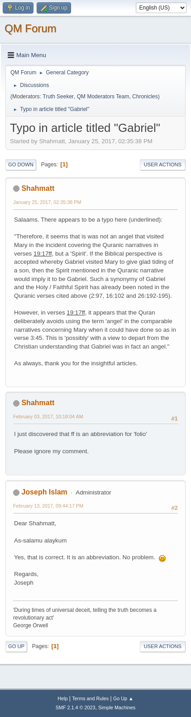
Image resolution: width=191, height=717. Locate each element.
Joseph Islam (44, 492)
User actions (162, 164)
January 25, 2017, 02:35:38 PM (47, 202)
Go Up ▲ (123, 698)
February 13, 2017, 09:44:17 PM (48, 506)
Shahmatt (37, 188)
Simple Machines (116, 707)
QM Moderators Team (103, 96)
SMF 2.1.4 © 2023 (76, 707)
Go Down (20, 164)
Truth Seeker (58, 96)
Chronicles (145, 96)
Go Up (16, 646)
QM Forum (31, 28)
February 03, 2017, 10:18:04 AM (48, 416)
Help (62, 698)
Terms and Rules (90, 698)
